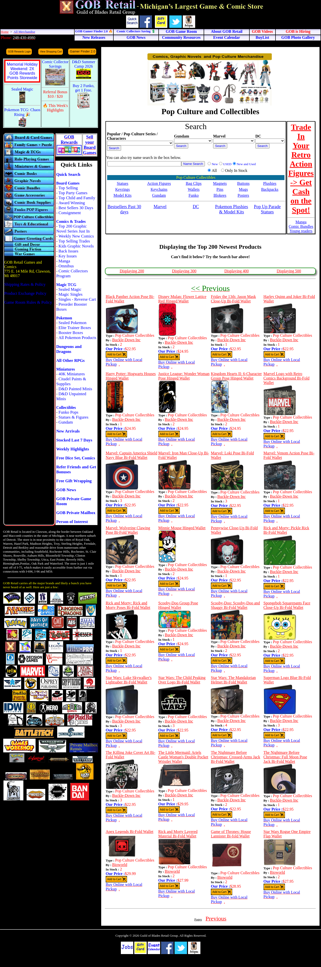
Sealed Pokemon (72, 322)
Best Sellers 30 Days (75, 207)
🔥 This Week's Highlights (55, 107)
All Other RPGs (70, 360)
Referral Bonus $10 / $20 (55, 94)
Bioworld (119, 865)
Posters (243, 195)
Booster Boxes (70, 332)
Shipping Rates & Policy (25, 284)
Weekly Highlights (72, 449)
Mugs (243, 189)
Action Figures (159, 183)
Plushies (269, 183)
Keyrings (122, 189)
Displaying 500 (289, 271)
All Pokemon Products (77, 337)
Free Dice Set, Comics (75, 458)
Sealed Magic (69, 289)
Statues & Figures (73, 417)
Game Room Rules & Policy (28, 302)
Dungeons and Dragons (69, 349)
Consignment (69, 212)
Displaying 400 (236, 271)
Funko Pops (68, 412)
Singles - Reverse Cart (77, 299)
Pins (220, 189)
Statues (122, 183)
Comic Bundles (301, 226)
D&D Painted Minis (75, 389)
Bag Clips (194, 183)
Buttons (243, 183)
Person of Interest (72, 521)
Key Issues (67, 256)
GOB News (66, 489)
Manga (64, 261)
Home (5, 32)
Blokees (220, 195)
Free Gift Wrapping (74, 481)
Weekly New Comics (76, 236)
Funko (193, 195)
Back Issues (68, 251)
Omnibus (66, 266)
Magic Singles (70, 294)
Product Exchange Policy (25, 293)
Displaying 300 (184, 271)
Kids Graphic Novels (76, 246)
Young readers (300, 231)
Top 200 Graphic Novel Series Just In (73, 229)
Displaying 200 (132, 271)
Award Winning (71, 202)
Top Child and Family (76, 197)
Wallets (194, 189)
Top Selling (68, 188)
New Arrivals (68, 431)
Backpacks (269, 189)
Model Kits (123, 195)
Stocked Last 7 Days (74, 440)
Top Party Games (72, 193)
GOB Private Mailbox (75, 512)
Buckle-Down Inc (126, 340)
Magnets (220, 183)
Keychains (159, 189)
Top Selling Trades (74, 241)
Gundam (65, 422)
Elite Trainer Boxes (74, 327)
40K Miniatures (71, 374)
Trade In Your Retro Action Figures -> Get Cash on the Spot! (301, 168)
